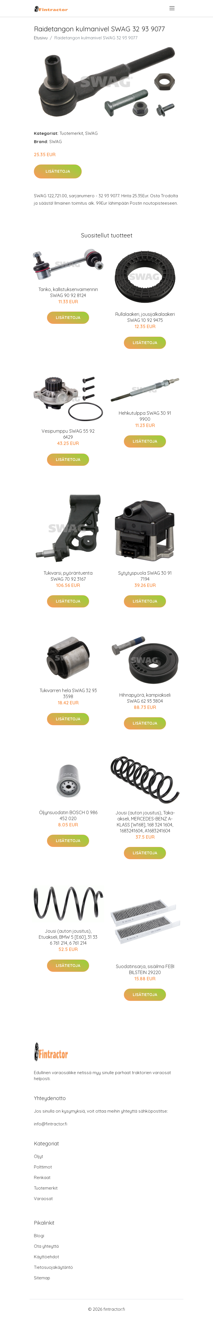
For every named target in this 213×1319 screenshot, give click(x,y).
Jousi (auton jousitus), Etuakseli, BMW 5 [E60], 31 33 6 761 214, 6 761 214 (68, 937)
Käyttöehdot (46, 1256)
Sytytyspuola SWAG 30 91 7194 (145, 576)
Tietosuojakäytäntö (53, 1267)
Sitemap (42, 1278)
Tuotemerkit (71, 133)
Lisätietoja (58, 171)
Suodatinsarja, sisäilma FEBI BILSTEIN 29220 (145, 969)
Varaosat (43, 1198)
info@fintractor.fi (50, 1124)
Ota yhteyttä (46, 1246)
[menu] (172, 8)
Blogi (39, 1235)
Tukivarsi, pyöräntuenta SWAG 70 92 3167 (68, 576)
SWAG (91, 133)
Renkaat (42, 1177)
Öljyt (38, 1156)
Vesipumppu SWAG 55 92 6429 (68, 434)
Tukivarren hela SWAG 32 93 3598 (68, 693)
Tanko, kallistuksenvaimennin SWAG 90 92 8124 (68, 292)
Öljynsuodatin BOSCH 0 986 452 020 (68, 815)
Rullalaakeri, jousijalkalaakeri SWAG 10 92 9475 (145, 317)
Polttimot (43, 1167)
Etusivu (41, 37)
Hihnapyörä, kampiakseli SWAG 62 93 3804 (145, 698)
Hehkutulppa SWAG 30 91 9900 (145, 416)
